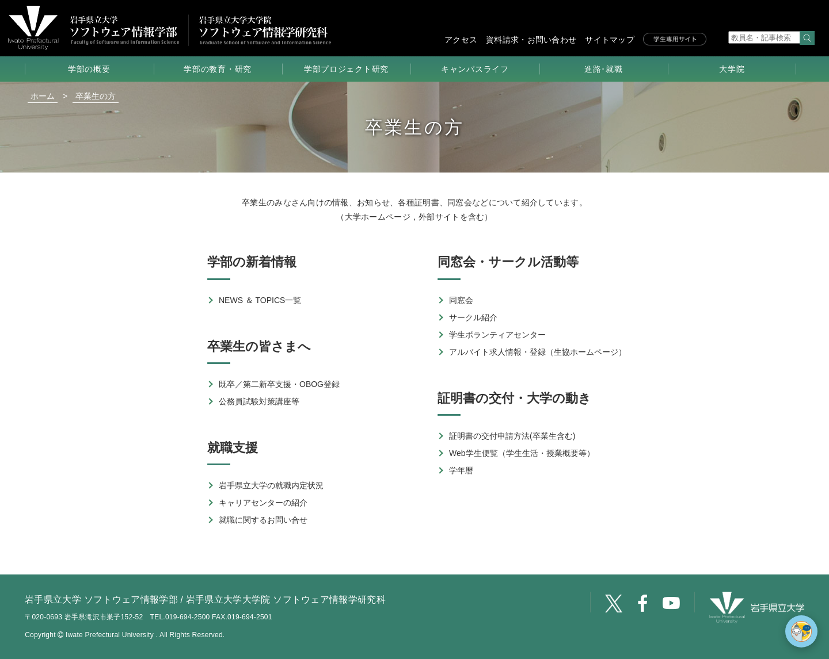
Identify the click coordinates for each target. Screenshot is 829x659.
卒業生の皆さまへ (259, 346)
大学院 (731, 69)
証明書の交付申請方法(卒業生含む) (512, 435)
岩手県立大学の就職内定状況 (271, 485)
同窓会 (461, 300)
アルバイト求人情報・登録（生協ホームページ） (537, 352)
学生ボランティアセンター (497, 334)
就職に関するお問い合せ (263, 519)
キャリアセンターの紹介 (263, 502)
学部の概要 (89, 69)
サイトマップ (609, 40)
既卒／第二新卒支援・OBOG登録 (279, 384)
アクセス (460, 40)
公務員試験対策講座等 (259, 401)
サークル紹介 (473, 317)
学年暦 (461, 470)
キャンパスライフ (475, 69)
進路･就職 (603, 69)
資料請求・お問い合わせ (531, 40)
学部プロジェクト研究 (346, 69)
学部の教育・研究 (218, 69)
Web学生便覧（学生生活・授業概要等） (522, 453)
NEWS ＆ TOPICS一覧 (260, 300)
